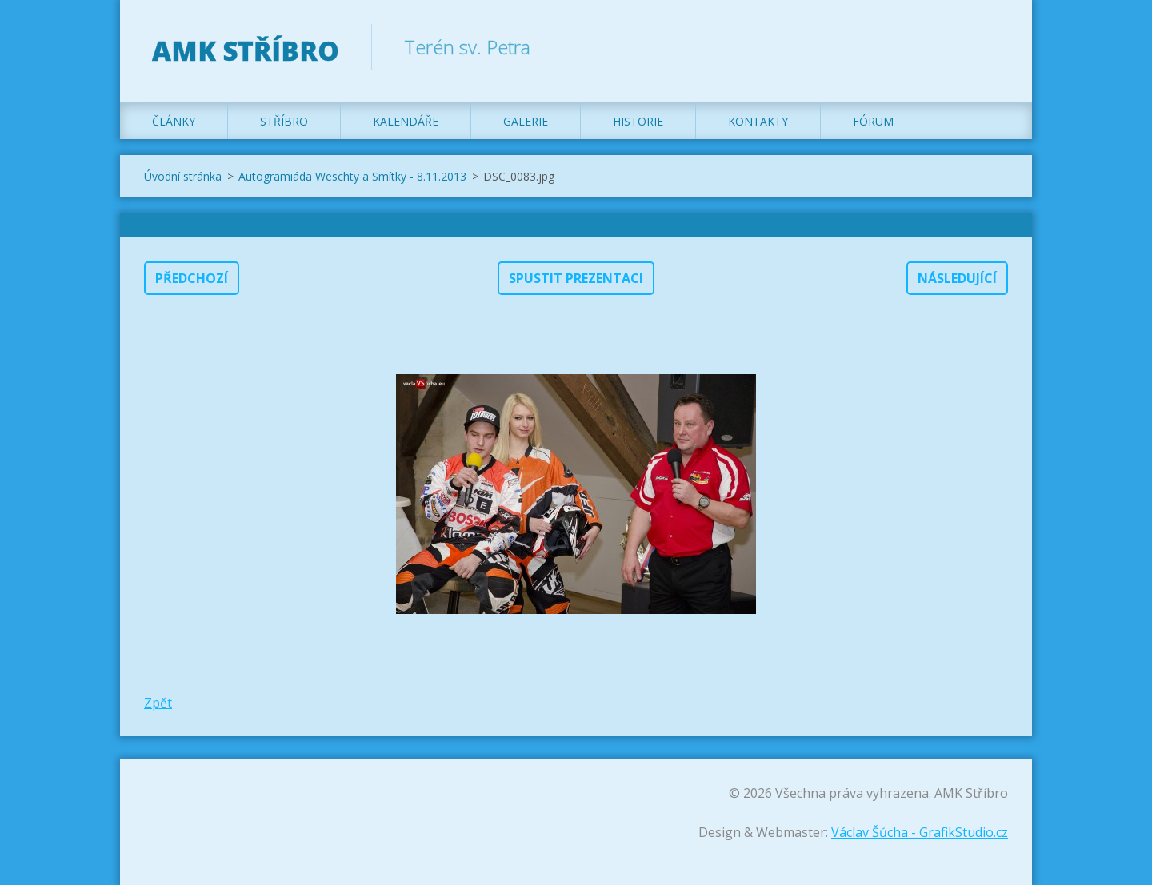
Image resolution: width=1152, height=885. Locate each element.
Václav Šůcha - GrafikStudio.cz (919, 832)
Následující (957, 278)
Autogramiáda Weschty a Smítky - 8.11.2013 (352, 176)
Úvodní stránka (183, 176)
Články (173, 121)
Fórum (873, 121)
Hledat (990, 46)
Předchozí (191, 278)
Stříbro (284, 121)
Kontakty (758, 121)
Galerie (525, 121)
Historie (638, 121)
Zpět (158, 703)
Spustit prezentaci (576, 278)
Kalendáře (405, 121)
